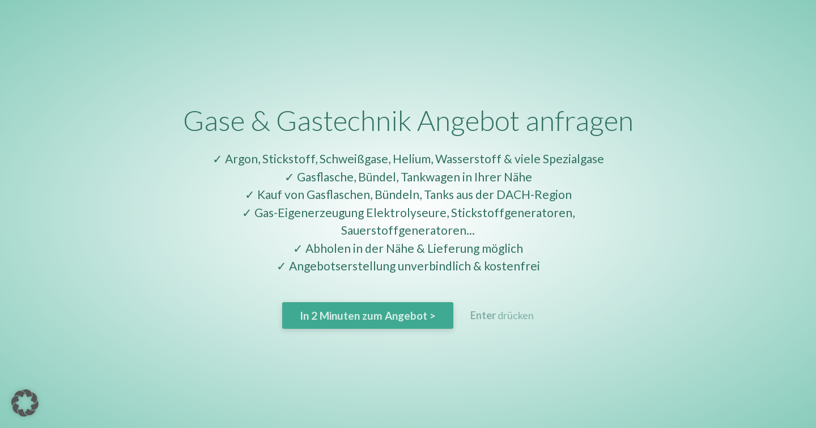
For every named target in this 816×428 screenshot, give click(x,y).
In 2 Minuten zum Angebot (368, 315)
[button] (25, 403)
